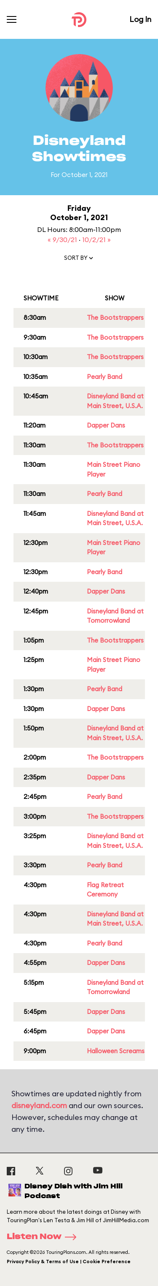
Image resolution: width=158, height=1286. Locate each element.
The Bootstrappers (115, 317)
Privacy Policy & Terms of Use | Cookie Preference (69, 1261)
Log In (140, 19)
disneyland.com (39, 1105)
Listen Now (44, 1237)
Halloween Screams (116, 1051)
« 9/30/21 (63, 239)
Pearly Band (104, 377)
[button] (79, 260)
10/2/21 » (96, 239)
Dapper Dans (106, 425)
